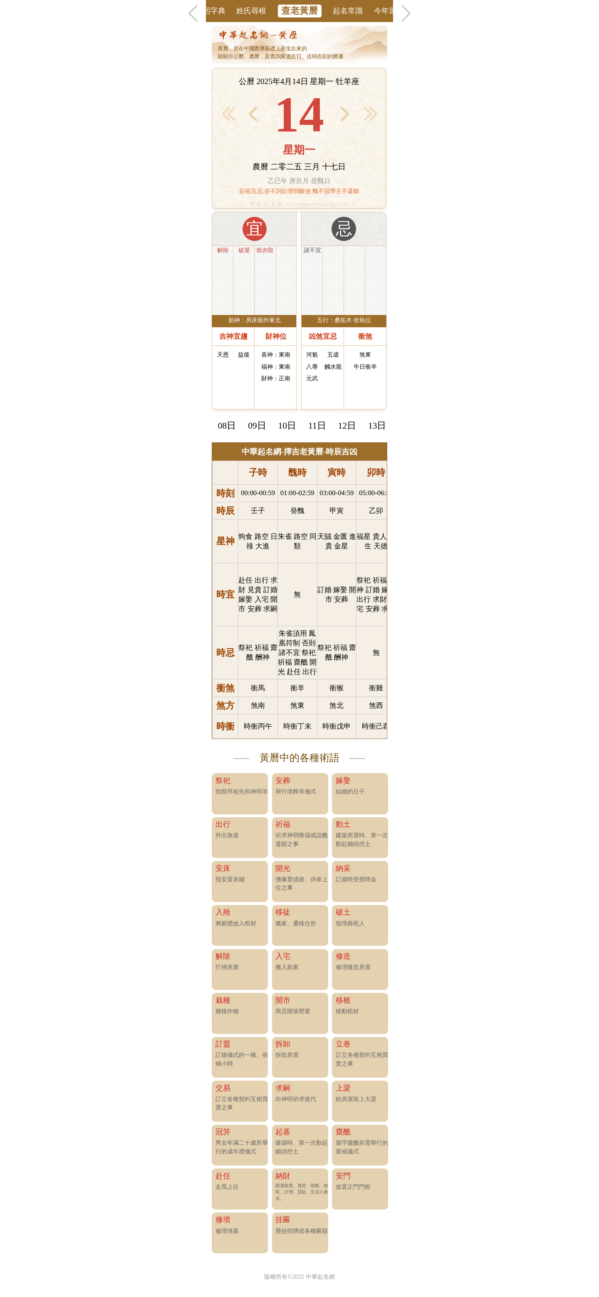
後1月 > (371, 113)
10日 (287, 426)
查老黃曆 (299, 11)
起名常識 (348, 11)
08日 (227, 426)
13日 (377, 426)
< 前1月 (228, 113)
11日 (317, 426)
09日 (257, 426)
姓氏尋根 (251, 11)
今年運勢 (389, 11)
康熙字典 (210, 11)
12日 (347, 426)
